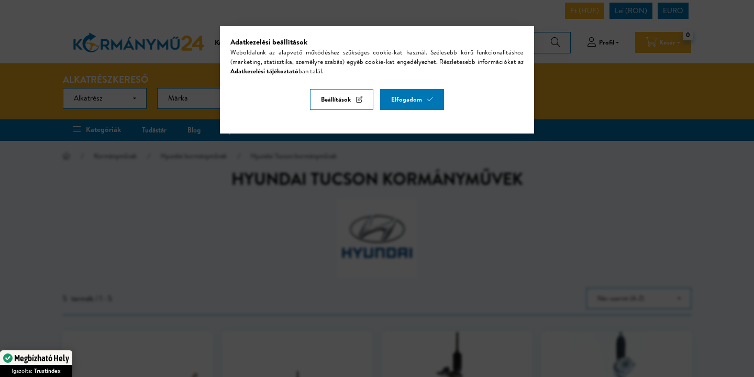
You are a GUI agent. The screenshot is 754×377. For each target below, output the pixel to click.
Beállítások (336, 99)
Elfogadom (406, 99)
